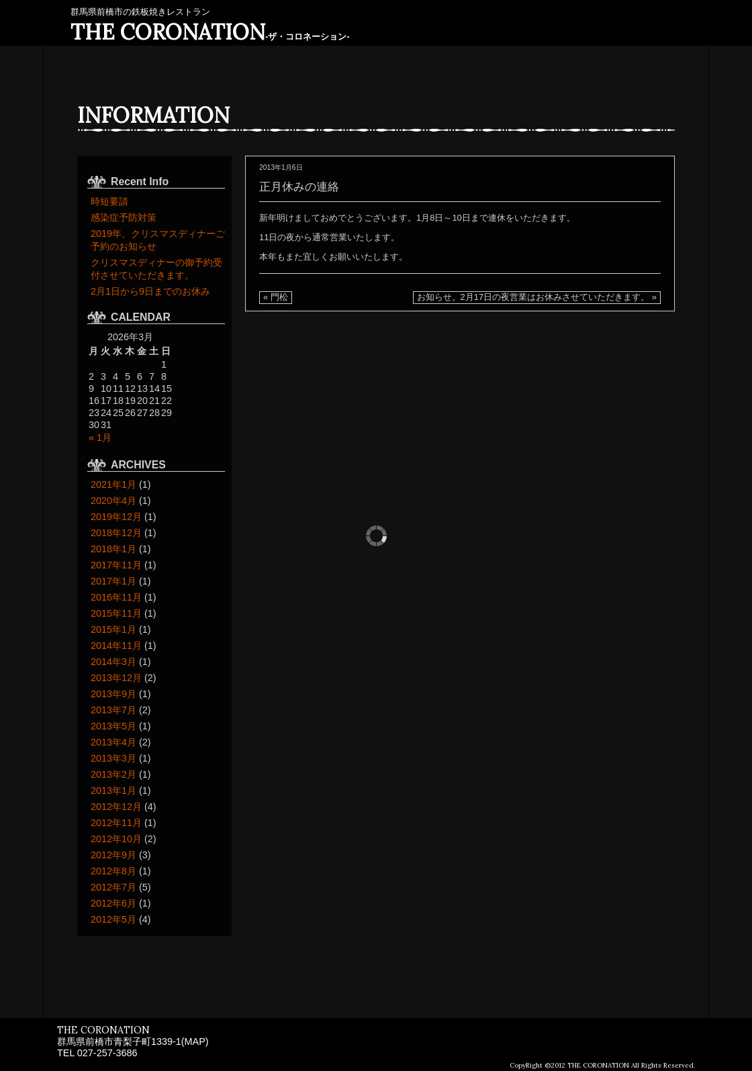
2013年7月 (113, 710)
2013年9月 (113, 693)
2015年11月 (116, 613)
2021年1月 (113, 484)
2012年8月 (113, 871)
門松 (279, 297)
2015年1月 (113, 629)
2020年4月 (113, 500)
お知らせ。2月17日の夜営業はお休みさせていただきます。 (533, 297)
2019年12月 (116, 516)
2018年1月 (113, 549)
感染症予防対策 (123, 217)
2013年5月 (113, 726)
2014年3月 (113, 661)
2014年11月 (116, 645)
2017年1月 (113, 581)
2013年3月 (113, 758)
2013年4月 (113, 742)
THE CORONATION (210, 32)
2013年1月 (113, 790)
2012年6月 (113, 903)
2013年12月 (116, 677)
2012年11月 (116, 822)
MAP (195, 1041)
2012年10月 (116, 838)
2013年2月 (113, 774)
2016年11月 (116, 597)
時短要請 (109, 201)
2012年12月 (116, 806)
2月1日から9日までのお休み (150, 291)
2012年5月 (113, 919)
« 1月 (100, 437)
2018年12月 (116, 532)
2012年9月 (113, 855)
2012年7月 (113, 887)
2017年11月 (116, 565)
